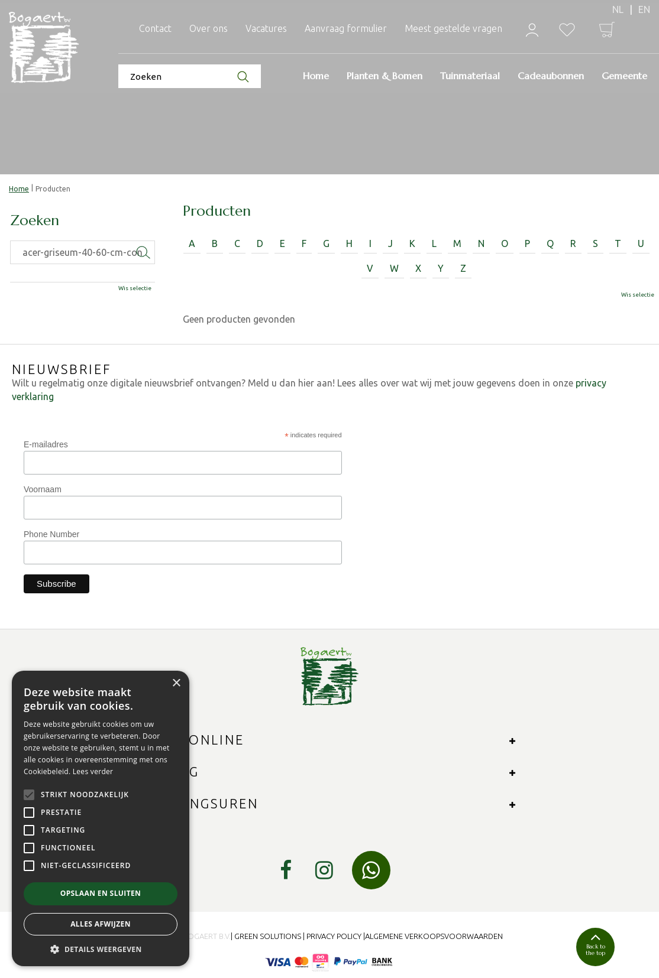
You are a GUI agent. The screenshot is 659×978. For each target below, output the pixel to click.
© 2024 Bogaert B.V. (193, 936)
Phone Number (51, 534)
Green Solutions (267, 936)
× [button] (176, 683)
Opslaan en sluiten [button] (100, 893)
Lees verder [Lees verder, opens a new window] (93, 771)
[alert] (100, 818)
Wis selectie (637, 294)
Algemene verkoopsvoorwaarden (434, 936)
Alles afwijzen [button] (100, 924)
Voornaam (43, 489)
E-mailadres (46, 444)
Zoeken (34, 221)
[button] (100, 948)
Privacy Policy (333, 936)
